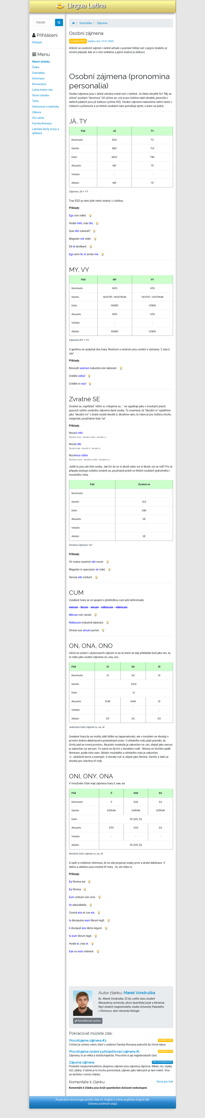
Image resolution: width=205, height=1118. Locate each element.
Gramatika (38, 72)
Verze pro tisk (165, 1081)
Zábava (36, 112)
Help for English (103, 1099)
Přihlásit (37, 42)
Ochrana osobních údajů (102, 1103)
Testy (35, 100)
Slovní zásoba (40, 95)
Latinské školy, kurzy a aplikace (45, 131)
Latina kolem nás (42, 89)
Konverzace (39, 84)
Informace (38, 78)
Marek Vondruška (139, 993)
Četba (35, 67)
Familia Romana (42, 123)
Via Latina (38, 117)
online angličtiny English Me (132, 1099)
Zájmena (102, 23)
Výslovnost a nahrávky (45, 106)
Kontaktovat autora (88, 1020)
